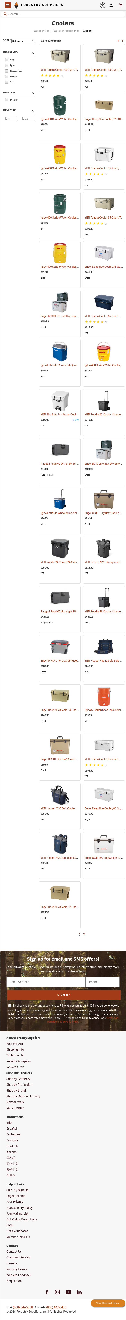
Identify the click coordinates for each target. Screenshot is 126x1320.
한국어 (10, 1175)
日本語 (10, 1158)
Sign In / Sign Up (17, 1190)
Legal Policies (15, 1196)
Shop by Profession (19, 1085)
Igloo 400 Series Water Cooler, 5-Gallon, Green (73, 217)
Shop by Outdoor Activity (23, 1096)
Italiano (11, 1152)
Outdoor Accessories (66, 30)
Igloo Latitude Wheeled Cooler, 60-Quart (69, 513)
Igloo (43, 130)
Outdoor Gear (42, 30)
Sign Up (63, 995)
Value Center (15, 1108)
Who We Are (14, 1044)
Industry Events (16, 1269)
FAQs (10, 1225)
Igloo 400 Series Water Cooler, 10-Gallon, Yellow (73, 266)
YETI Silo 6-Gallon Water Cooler (64, 414)
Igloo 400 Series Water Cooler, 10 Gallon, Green (73, 119)
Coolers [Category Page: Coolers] (63, 24)
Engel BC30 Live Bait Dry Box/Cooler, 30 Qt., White (75, 316)
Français (12, 1140)
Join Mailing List (17, 1214)
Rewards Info (15, 1067)
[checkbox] (7, 59)
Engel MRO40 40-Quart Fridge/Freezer (68, 660)
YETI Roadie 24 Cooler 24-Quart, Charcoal (70, 562)
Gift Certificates (17, 1231)
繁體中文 (12, 1170)
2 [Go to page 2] (122, 41)
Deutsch (12, 1146)
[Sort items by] (23, 41)
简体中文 (12, 1164)
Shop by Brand (16, 1090)
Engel (87, 130)
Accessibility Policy (19, 1208)
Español (11, 1129)
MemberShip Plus (18, 1237)
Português (13, 1134)
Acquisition (14, 1281)
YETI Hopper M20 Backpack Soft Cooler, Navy (72, 857)
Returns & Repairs (18, 1061)
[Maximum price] (28, 119)
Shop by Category (18, 1079)
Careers (11, 1263)
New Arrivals (15, 1102)
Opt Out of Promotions (21, 1219)
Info (9, 1123)
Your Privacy (14, 1202)
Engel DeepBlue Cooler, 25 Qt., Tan (66, 907)
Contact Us (14, 1252)
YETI (43, 87)
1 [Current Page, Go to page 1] (118, 41)
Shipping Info (15, 1050)
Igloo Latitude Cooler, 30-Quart (64, 365)
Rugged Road (47, 475)
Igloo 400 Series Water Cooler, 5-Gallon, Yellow (73, 168)
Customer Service (18, 1257)
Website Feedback (19, 1275)
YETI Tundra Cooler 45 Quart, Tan (65, 69)
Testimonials (15, 1055)
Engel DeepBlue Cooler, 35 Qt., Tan (66, 710)
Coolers (87, 30)
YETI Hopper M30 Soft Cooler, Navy (66, 808)
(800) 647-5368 (23, 1307)
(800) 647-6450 (56, 1307)
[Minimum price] (11, 119)
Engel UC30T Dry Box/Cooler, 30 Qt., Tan (69, 759)
